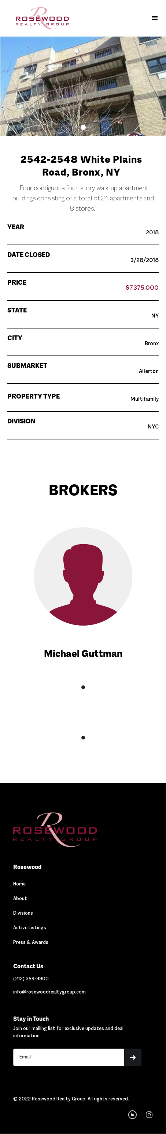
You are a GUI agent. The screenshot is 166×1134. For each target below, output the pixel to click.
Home (19, 884)
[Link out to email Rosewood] (49, 992)
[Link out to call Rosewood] (31, 979)
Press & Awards (30, 942)
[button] (155, 18)
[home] (37, 18)
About (20, 899)
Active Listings (29, 928)
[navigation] (148, 1114)
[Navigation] (55, 829)
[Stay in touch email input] (68, 1057)
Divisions (23, 913)
